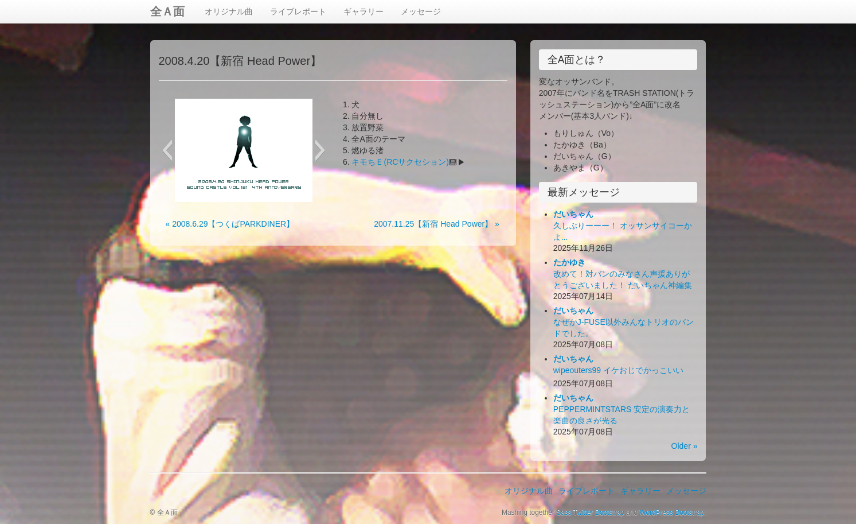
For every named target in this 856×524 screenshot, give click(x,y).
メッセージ (421, 11)
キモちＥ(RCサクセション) (400, 161)
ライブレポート (298, 11)
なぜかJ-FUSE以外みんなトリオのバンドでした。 (623, 322)
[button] (167, 150)
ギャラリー (363, 11)
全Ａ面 (167, 11)
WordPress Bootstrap (671, 513)
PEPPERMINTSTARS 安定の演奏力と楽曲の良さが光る (621, 409)
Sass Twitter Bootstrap (590, 513)
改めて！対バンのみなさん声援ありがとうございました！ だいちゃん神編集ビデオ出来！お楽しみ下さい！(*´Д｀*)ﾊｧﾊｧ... (625, 285)
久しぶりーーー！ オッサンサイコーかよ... (622, 225)
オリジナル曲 (229, 11)
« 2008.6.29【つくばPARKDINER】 (230, 223)
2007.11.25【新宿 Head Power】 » (436, 223)
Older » (684, 446)
